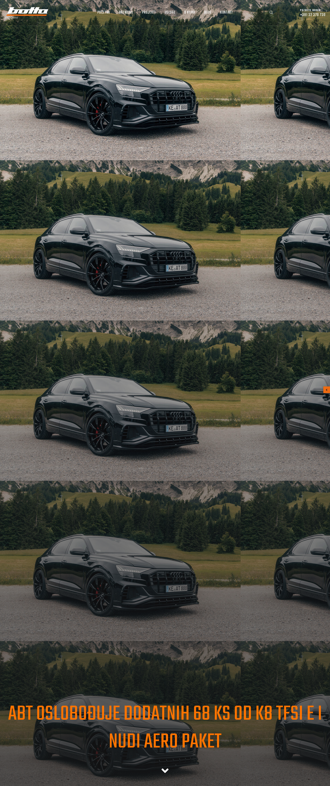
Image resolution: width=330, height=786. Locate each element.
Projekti (149, 12)
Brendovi (126, 12)
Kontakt (226, 12)
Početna (103, 12)
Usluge (170, 12)
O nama (189, 12)
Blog (207, 12)
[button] (326, 389)
